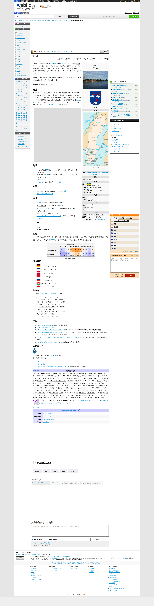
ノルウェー (56, 175)
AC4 (38, 297)
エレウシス (82, 392)
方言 (18, 73)
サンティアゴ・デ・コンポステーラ (55, 380)
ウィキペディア (39, 52)
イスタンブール (98, 385)
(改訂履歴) (54, 558)
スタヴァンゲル (53, 385)
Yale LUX (46, 422)
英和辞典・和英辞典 (114, 572)
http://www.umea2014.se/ (46, 327)
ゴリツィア (56, 397)
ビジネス (19, 33)
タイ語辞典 (112, 583)
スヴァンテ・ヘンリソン (44, 302)
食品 (18, 68)
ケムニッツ (64, 397)
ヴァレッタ (96, 390)
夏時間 (84, 217)
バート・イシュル (99, 395)
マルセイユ (78, 388)
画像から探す (53, 570)
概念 (115, 236)
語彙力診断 (21, 144)
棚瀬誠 (37, 471)
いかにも (116, 239)
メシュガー (40, 309)
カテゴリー (71, 51)
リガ (93, 388)
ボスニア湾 (40, 95)
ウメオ (55, 355)
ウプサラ (43, 97)
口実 (54, 471)
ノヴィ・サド (91, 392)
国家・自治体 (45, 21)
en (49, 77)
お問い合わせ (73, 568)
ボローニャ (79, 380)
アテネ (39, 373)
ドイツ (54, 266)
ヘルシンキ (42, 177)
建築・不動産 (21, 49)
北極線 (64, 93)
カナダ (54, 283)
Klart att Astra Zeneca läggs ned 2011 (50, 332)
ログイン (121, 1)
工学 (18, 47)
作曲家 (63, 302)
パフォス (76, 390)
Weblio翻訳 (112, 573)
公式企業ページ (93, 568)
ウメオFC (115, 140)
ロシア (57, 280)
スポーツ (19, 64)
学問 (18, 52)
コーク (79, 383)
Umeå (38, 361)
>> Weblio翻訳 (135, 255)
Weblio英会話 (22, 139)
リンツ (65, 385)
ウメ (113, 126)
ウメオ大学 (40, 191)
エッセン (84, 385)
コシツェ (71, 388)
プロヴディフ (41, 392)
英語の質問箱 (22, 141)
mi (98, 200)
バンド (58, 304)
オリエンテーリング (55, 307)
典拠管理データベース (69, 410)
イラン (52, 286)
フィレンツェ (50, 373)
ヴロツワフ (58, 390)
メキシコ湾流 (87, 237)
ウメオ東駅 (57, 182)
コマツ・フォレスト (43, 213)
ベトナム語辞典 (113, 584)
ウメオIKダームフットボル (120, 144)
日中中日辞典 (46, 1)
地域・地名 (37, 21)
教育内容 (115, 111)
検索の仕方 (33, 570)
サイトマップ (34, 577)
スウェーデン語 (75, 63)
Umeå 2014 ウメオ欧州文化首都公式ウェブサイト (52, 366)
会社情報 (91, 570)
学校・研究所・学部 (118, 85)
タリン (42, 388)
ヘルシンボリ (66, 170)
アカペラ (49, 316)
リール (70, 383)
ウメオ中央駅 (49, 182)
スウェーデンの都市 (64, 21)
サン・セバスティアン (47, 390)
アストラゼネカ (41, 205)
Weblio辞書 (124, 558)
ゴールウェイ (54, 392)
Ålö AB (39, 202)
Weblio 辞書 (130, 1)
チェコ (50, 416)
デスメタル (48, 309)
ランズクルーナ (59, 482)
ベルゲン (85, 378)
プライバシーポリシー (36, 575)
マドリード (42, 376)
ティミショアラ (73, 392)
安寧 (115, 224)
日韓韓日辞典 (56, 1)
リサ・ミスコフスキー (43, 314)
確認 (115, 248)
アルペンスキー (55, 299)
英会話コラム (22, 136)
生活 (18, 57)
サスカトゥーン (45, 283)
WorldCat (50, 413)
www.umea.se (101, 219)
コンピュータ (21, 38)
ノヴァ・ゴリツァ (47, 397)
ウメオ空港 (40, 179)
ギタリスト (63, 311)
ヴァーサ (56, 102)
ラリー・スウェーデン (43, 229)
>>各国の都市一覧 (97, 483)
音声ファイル (64, 63)
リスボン (69, 376)
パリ (85, 373)
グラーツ (52, 383)
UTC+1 (101, 214)
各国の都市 (53, 21)
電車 (18, 40)
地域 (85, 187)
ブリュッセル (101, 378)
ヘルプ (137, 1)
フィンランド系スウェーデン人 (50, 105)
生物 (18, 66)
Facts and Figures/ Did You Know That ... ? (51, 330)
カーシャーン (45, 286)
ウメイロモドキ (117, 135)
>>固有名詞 (65, 483)
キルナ (52, 482)
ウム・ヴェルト (117, 124)
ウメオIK (39, 227)
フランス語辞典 (113, 579)
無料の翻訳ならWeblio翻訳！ (47, 6)
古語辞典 (64, 1)
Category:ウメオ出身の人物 (49, 293)
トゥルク (36, 388)
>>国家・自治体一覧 (85, 483)
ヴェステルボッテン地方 (94, 187)
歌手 (53, 314)
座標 (84, 172)
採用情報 (91, 572)
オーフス (70, 390)
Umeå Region (41, 364)
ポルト (99, 380)
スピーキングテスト (24, 146)
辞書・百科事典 (21, 75)
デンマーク (52, 277)
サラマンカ (41, 383)
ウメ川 (50, 95)
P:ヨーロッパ (63, 403)
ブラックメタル (51, 304)
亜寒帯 (44, 237)
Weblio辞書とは (35, 568)
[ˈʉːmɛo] (54, 63)
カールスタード (72, 482)
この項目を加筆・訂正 (83, 400)
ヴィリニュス (72, 385)
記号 (17, 130)
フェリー (63, 102)
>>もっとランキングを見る (131, 251)
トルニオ (40, 172)
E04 (47, 170)
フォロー (116, 233)
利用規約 (33, 573)
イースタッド (80, 482)
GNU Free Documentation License (62, 556)
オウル (84, 397)
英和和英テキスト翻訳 (42, 522)
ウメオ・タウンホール (119, 147)
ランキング (64, 51)
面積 (83, 197)
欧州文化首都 (42, 85)
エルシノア (44, 277)
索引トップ (50, 51)
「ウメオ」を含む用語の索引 (41, 543)
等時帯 (84, 214)
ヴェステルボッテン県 (96, 190)
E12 (47, 175)
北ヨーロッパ (51, 400)
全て (16, 31)
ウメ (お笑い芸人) (117, 128)
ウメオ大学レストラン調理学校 (121, 115)
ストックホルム (43, 93)
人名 (18, 71)
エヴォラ (102, 397)
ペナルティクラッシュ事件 (121, 221)
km (92, 200)
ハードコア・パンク (47, 297)
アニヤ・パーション (43, 299)
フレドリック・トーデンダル (49, 311)
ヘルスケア (20, 59)
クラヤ (39, 316)
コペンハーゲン (96, 376)
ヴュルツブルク (45, 266)
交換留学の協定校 (117, 93)
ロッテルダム (92, 380)
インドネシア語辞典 (114, 581)
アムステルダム (63, 373)
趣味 (18, 61)
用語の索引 (57, 51)
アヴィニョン (71, 380)
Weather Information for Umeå (47, 342)
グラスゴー (95, 373)
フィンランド (48, 102)
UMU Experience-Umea (45, 325)
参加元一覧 (136, 13)
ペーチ (90, 385)
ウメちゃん (115, 131)
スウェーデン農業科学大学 (45, 194)
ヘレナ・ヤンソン (42, 307)
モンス (101, 388)
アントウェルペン (56, 376)
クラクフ (40, 380)
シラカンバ (69, 77)
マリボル (51, 388)
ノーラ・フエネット (118, 108)
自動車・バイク (21, 42)
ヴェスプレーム (59, 395)
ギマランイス (59, 388)
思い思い (73, 471)
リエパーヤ (94, 397)
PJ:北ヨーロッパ (52, 403)
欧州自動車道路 (41, 170)
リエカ (61, 392)
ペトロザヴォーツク (47, 280)
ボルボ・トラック (42, 218)
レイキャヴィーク (76, 378)
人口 (83, 205)
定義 (115, 245)
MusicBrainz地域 (48, 419)
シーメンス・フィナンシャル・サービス (49, 216)
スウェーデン (95, 185)
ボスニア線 (40, 182)
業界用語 (19, 35)
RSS (84, 594)
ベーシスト (56, 302)
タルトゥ (90, 395)
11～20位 (121, 218)
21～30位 (129, 218)
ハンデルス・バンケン (43, 208)
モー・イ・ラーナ (66, 175)
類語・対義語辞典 (26, 1)
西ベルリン (76, 373)
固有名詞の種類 (27, 21)
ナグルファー (41, 304)
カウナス (102, 392)
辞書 (17, 1)
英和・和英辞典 (37, 1)
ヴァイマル (62, 378)
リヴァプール (43, 385)
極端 (63, 471)
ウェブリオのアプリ (55, 568)
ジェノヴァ (63, 383)
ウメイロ (115, 133)
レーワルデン (88, 390)
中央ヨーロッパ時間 (93, 214)
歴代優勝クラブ (117, 100)
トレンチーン (77, 397)
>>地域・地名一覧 (74, 483)
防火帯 (59, 77)
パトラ (88, 383)
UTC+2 (103, 217)
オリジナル (40, 335)
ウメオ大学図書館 (117, 104)
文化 (18, 54)
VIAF (44, 413)
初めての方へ (128, 13)
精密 (46, 471)
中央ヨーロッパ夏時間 (93, 217)
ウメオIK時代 (116, 89)
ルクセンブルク (81, 376)
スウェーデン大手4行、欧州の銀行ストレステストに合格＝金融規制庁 (60, 337)
